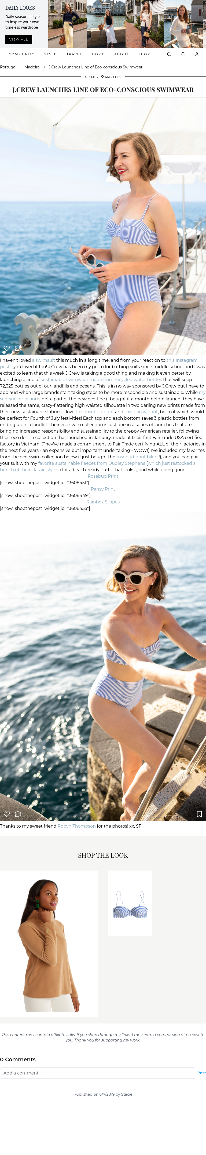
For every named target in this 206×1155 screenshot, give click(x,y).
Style (50, 54)
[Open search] (169, 54)
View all (18, 39)
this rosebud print (95, 411)
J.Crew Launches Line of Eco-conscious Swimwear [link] (96, 67)
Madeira (32, 67)
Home (98, 54)
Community (22, 54)
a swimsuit (43, 360)
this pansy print (141, 411)
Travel (74, 54)
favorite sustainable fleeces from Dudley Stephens (92, 463)
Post (201, 1072)
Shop (144, 54)
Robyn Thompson (77, 826)
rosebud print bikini (137, 456)
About (121, 54)
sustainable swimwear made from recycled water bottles (101, 379)
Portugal (8, 67)
